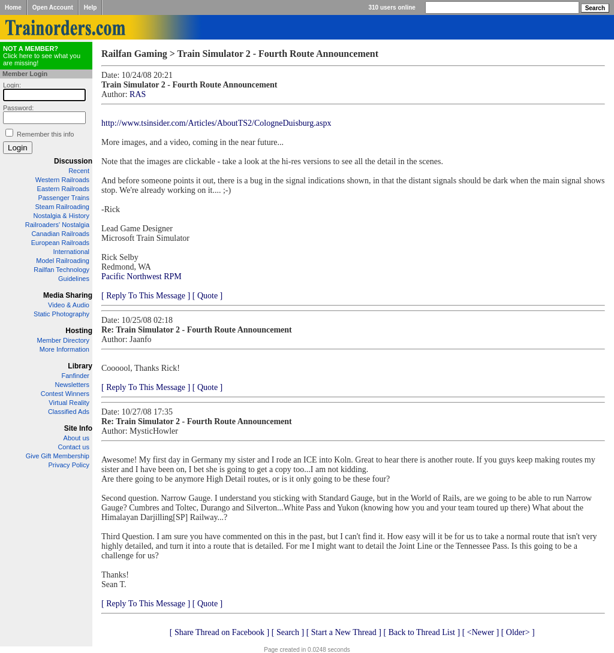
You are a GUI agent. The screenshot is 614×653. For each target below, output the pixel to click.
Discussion (73, 161)
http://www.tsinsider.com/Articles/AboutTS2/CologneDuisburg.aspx (216, 123)
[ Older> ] (518, 632)
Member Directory (63, 340)
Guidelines (73, 278)
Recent (78, 170)
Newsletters (72, 384)
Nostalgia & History (61, 215)
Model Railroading (62, 260)
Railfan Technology (61, 269)
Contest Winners (65, 393)
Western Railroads (62, 179)
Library (80, 366)
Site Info (78, 428)
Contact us (73, 447)
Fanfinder (75, 375)
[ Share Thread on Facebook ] (220, 632)
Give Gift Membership (57, 455)
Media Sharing (67, 295)
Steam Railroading (62, 206)
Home (13, 7)
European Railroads (60, 242)
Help (90, 7)
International (71, 251)
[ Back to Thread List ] (421, 632)
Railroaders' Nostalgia (57, 224)
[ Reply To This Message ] (145, 295)
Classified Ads (68, 411)
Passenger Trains (63, 197)
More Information (64, 349)
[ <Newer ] (480, 632)
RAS (138, 94)
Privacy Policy (69, 464)
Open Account (52, 7)
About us (76, 438)
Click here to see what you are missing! (41, 55)
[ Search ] (288, 632)
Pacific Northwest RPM (141, 276)
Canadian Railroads (60, 233)
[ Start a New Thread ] (343, 632)
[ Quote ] (207, 295)
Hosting (78, 330)
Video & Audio (68, 305)
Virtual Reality (69, 402)
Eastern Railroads (63, 188)
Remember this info (45, 134)
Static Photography (61, 314)
